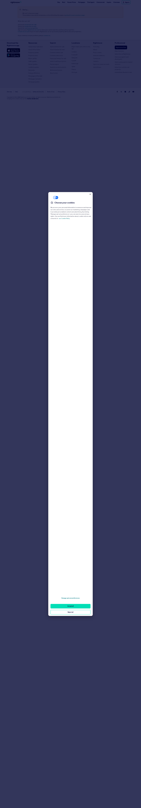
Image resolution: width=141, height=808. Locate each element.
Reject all (70, 612)
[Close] (90, 194)
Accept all (70, 606)
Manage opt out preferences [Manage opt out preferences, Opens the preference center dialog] (70, 598)
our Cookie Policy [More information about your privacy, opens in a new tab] (64, 218)
